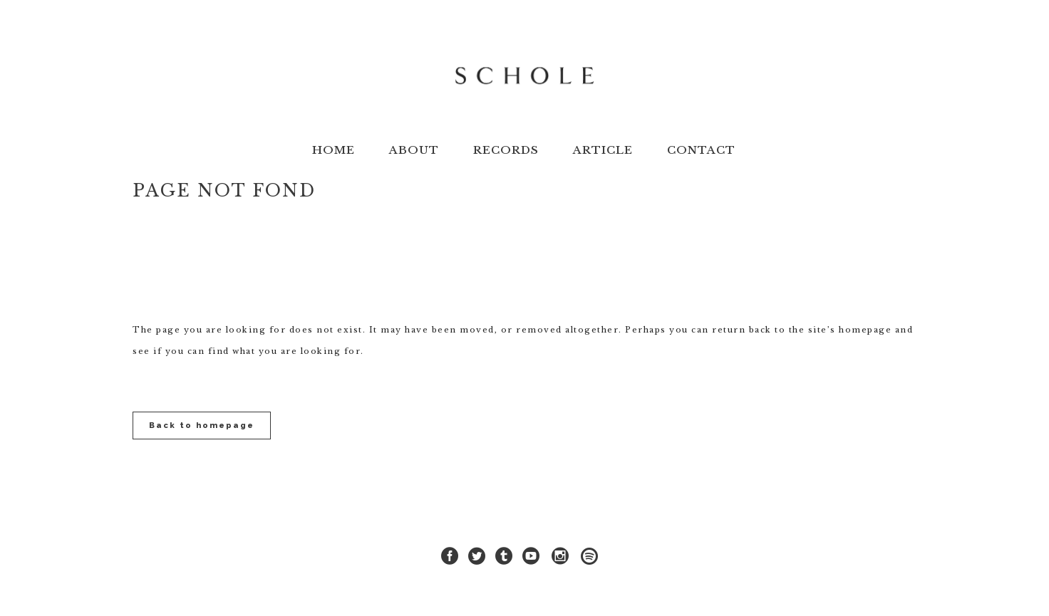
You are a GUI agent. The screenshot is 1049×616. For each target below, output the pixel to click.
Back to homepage (201, 425)
